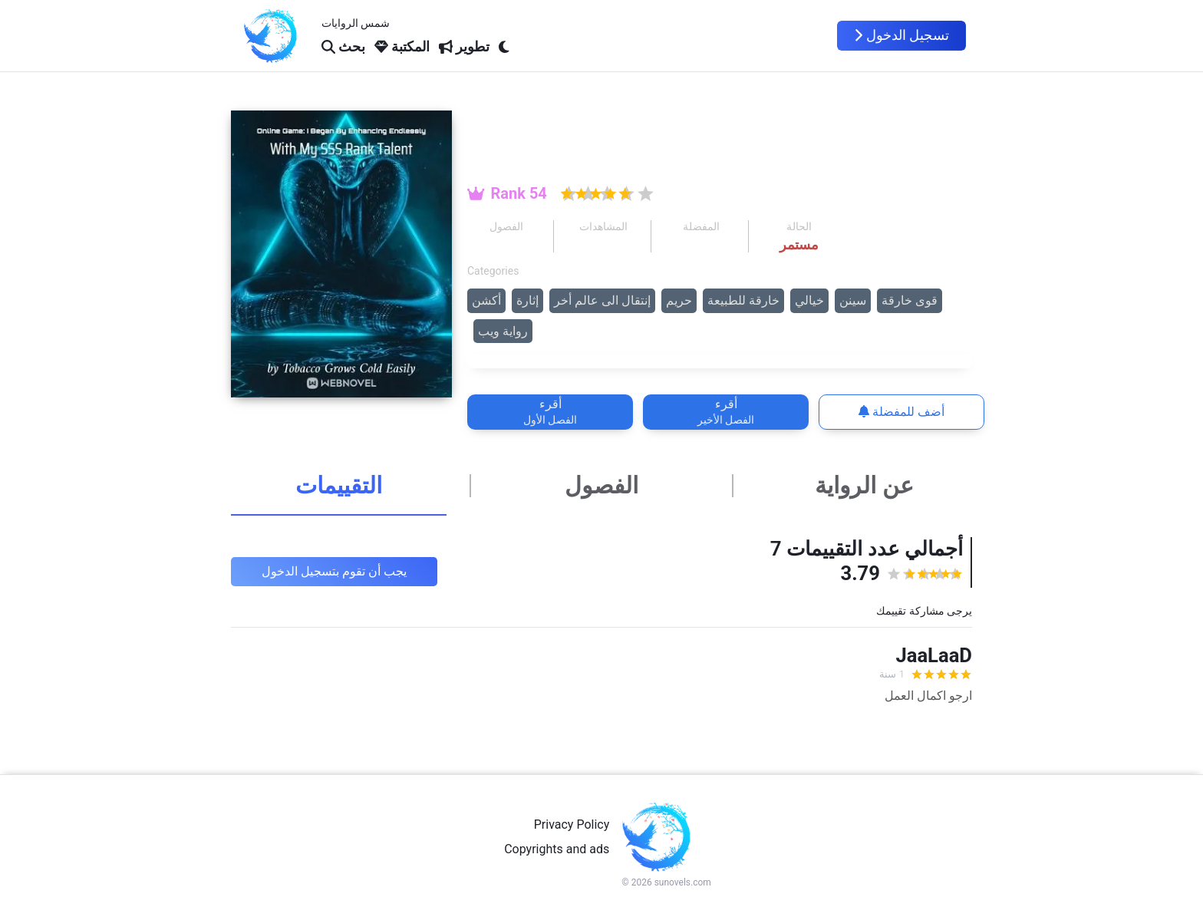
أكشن (486, 300)
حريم (679, 300)
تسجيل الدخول (901, 35)
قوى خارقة (910, 300)
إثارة (527, 300)
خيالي (809, 300)
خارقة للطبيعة (743, 300)
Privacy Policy (572, 824)
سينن (852, 300)
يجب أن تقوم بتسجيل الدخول (334, 571)
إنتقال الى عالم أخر (602, 300)
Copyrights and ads (556, 849)
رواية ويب (503, 331)
